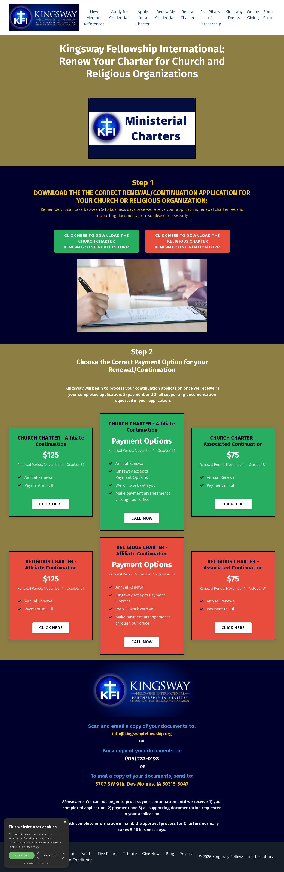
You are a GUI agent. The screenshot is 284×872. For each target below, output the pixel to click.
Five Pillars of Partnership (210, 18)
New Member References (94, 18)
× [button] (64, 822)
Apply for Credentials (119, 14)
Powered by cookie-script (36, 863)
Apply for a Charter (143, 18)
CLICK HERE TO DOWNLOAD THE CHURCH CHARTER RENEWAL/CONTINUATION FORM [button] (96, 241)
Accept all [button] (22, 855)
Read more (33, 846)
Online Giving (253, 14)
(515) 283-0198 (142, 759)
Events (86, 853)
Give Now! (151, 853)
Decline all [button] (50, 855)
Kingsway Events (234, 14)
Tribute (130, 853)
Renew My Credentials (165, 14)
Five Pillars (107, 853)
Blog (170, 853)
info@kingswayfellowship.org (142, 733)
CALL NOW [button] (141, 518)
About (69, 853)
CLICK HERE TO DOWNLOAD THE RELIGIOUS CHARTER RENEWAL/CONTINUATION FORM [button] (187, 241)
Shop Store (268, 14)
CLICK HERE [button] (51, 503)
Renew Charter (188, 14)
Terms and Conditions (71, 859)
